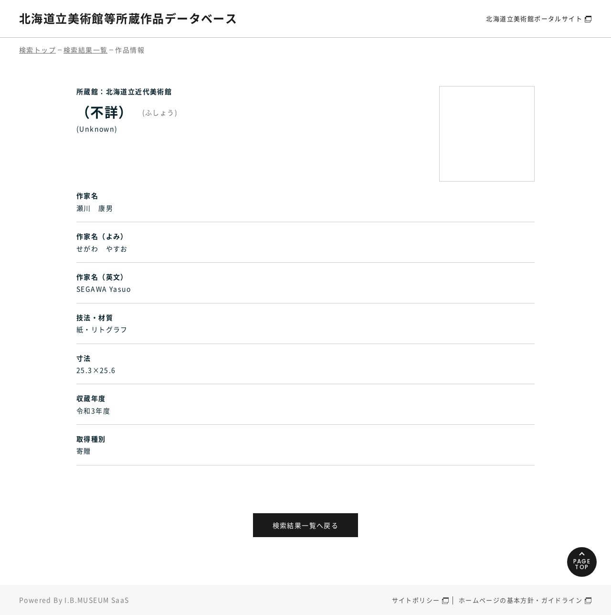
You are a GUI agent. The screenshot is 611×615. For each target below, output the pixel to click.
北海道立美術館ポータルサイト (534, 18)
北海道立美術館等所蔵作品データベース (128, 18)
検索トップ (37, 49)
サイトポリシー (416, 599)
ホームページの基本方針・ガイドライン (520, 599)
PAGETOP (582, 564)
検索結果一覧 (85, 49)
